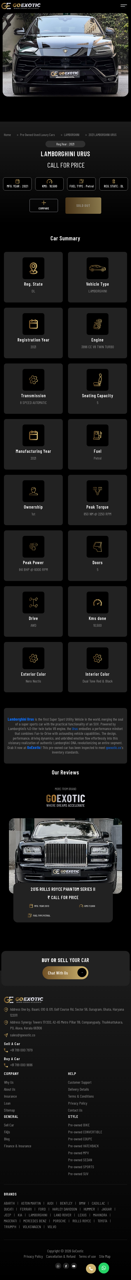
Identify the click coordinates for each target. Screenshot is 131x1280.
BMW (82, 1203)
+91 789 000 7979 (18, 1049)
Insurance (10, 1096)
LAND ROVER (62, 1214)
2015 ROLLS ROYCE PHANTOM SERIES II (63, 889)
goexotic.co (113, 747)
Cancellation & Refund (60, 1256)
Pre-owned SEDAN (80, 1159)
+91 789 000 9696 (18, 1064)
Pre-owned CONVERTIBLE (85, 1131)
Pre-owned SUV (78, 1173)
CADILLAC (98, 1203)
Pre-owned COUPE (80, 1138)
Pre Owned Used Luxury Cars (37, 134)
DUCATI (8, 1209)
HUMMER (89, 1209)
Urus (75, 728)
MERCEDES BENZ (34, 1220)
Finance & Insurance (17, 1145)
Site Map (104, 1256)
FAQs (7, 1131)
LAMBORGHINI (71, 134)
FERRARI (26, 1209)
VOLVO (51, 1226)
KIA (20, 1214)
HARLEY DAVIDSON (64, 1209)
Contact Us (75, 1110)
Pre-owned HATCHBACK (83, 1145)
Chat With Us (67, 972)
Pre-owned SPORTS (81, 1166)
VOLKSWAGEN (32, 1226)
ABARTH (9, 1203)
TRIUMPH (10, 1226)
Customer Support (79, 1082)
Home (7, 134)
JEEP (7, 1214)
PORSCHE (59, 1220)
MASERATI (10, 1220)
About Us (9, 1089)
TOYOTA (102, 1220)
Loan (7, 1103)
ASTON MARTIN (31, 1203)
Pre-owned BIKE (79, 1124)
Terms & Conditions (81, 1096)
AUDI (50, 1203)
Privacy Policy (77, 1103)
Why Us (9, 1082)
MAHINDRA (100, 1214)
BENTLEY (66, 1203)
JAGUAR (106, 1209)
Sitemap (9, 1110)
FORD (42, 1209)
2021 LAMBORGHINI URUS (103, 134)
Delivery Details (78, 1089)
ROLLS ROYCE (81, 1220)
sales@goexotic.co (19, 1034)
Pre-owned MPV (78, 1152)
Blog (7, 1138)
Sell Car (9, 1124)
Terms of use (87, 1256)
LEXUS (82, 1214)
